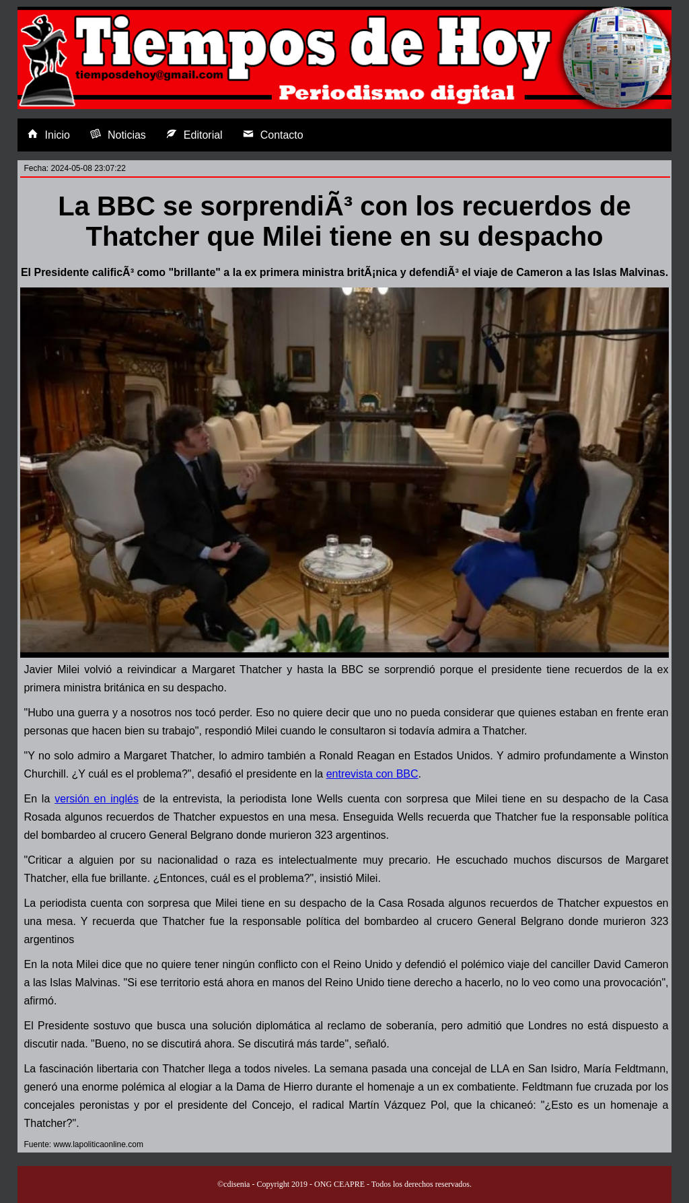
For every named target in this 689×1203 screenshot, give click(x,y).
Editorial (194, 135)
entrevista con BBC (372, 774)
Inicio (49, 135)
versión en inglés (97, 798)
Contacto (273, 135)
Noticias (118, 135)
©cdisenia (233, 1184)
